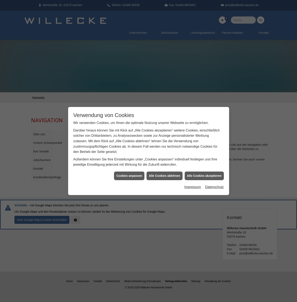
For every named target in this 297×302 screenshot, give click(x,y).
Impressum (192, 183)
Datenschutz (214, 183)
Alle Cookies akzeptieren (204, 171)
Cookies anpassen (129, 171)
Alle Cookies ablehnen (164, 171)
